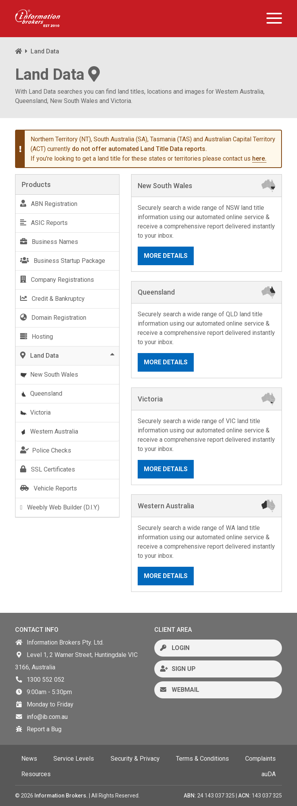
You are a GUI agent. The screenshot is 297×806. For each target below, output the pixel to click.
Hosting (36, 336)
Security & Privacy (135, 758)
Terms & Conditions (202, 758)
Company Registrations (57, 279)
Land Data (67, 355)
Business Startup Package (62, 260)
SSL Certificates (47, 469)
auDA (268, 774)
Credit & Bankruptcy (52, 298)
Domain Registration (53, 317)
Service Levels (73, 758)
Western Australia (49, 431)
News (29, 758)
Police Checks (45, 450)
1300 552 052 (46, 679)
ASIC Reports (44, 222)
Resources (36, 774)
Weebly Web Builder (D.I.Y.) (59, 507)
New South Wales (49, 374)
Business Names (49, 241)
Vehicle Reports (48, 488)
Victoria (35, 412)
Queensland (41, 393)
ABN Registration (48, 204)
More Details (166, 255)
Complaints (260, 758)
